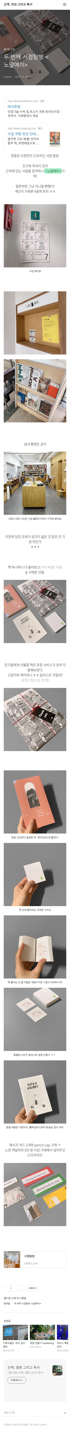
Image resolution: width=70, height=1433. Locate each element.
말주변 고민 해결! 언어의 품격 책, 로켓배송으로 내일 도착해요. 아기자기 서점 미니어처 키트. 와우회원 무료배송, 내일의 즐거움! (23, 141)
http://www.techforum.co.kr (23, 101)
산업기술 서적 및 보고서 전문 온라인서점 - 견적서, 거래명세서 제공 (34, 113)
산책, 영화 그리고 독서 (18, 4)
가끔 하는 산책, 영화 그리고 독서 (25, 1372)
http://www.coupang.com (22, 128)
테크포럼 (14, 107)
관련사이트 (9, 1412)
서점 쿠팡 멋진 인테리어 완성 (23, 134)
